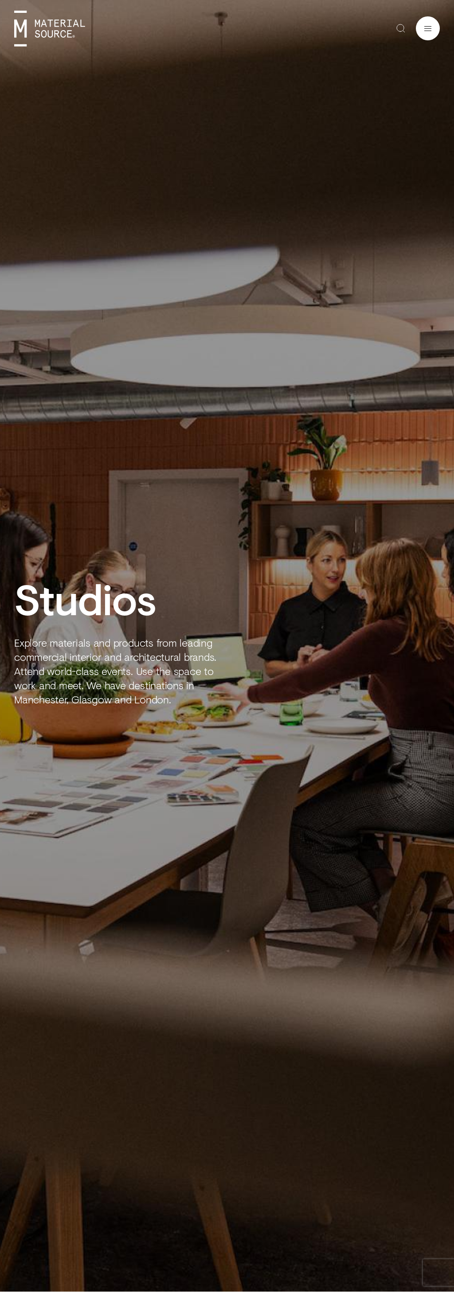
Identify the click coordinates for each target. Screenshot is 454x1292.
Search (401, 28)
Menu (428, 28)
